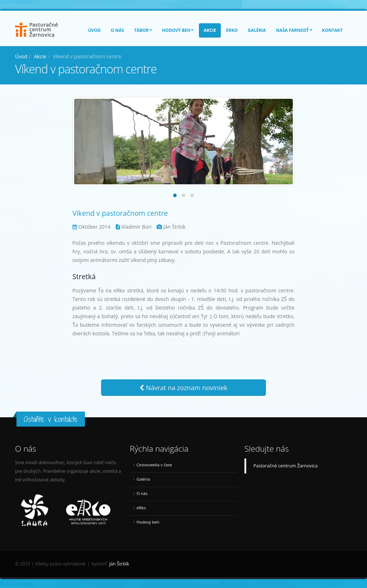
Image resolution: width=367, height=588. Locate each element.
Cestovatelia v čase (154, 464)
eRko (232, 30)
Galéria (257, 30)
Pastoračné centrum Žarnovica (285, 466)
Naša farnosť (294, 30)
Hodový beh (178, 30)
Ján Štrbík (119, 564)
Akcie (210, 30)
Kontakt (332, 30)
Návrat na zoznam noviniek (183, 387)
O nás (117, 30)
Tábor (143, 30)
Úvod (94, 30)
